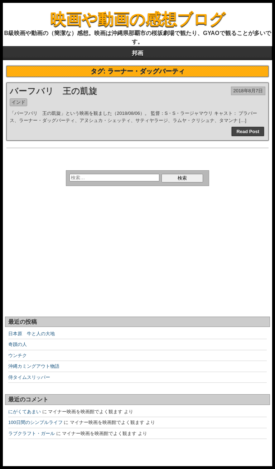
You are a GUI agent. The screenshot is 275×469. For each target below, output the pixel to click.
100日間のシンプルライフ (35, 422)
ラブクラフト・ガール (31, 433)
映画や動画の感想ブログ (137, 19)
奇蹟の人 (17, 344)
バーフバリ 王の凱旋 (53, 91)
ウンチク (17, 355)
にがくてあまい (24, 411)
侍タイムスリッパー (29, 377)
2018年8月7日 (248, 90)
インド (18, 102)
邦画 (137, 53)
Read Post (247, 131)
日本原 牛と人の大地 (31, 333)
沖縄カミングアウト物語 (33, 366)
